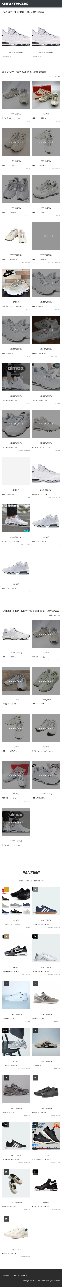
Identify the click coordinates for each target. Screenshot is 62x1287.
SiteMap (6, 1275)
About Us (15, 1275)
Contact (24, 1275)
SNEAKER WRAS (41, 1281)
